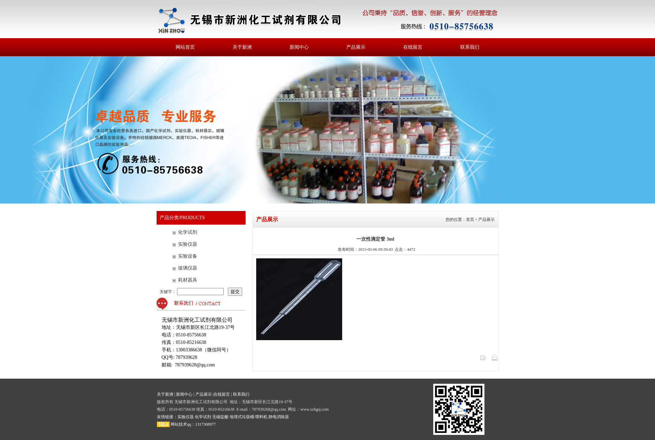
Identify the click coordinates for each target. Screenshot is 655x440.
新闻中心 (299, 47)
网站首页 (185, 47)
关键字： (192, 291)
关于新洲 (242, 47)
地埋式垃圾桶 (242, 416)
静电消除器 (278, 416)
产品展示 (355, 47)
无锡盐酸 (220, 416)
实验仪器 (187, 244)
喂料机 (261, 416)
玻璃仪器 (187, 268)
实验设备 (187, 256)
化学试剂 (187, 232)
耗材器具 (187, 280)
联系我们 (469, 47)
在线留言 (412, 47)
